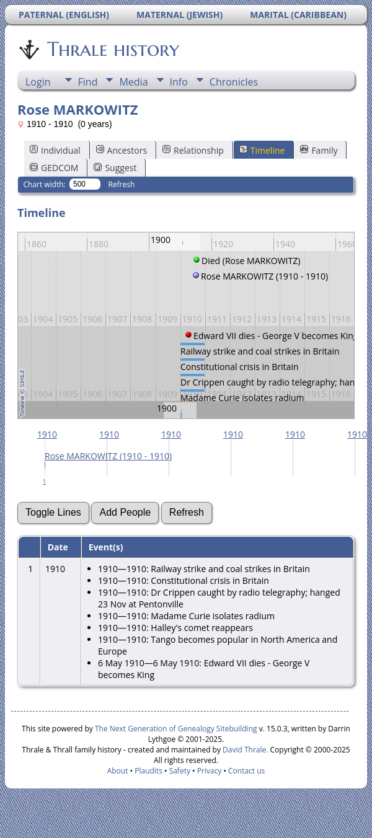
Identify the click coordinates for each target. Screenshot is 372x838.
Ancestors (121, 150)
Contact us (246, 770)
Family (318, 150)
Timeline (262, 150)
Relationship (193, 150)
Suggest (115, 168)
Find (88, 82)
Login (38, 82)
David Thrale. (244, 749)
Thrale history (112, 49)
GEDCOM (54, 168)
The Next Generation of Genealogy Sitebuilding (176, 728)
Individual (55, 150)
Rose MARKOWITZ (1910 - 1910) (108, 456)
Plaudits (148, 770)
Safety (179, 770)
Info (179, 82)
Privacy (209, 770)
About (117, 770)
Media (133, 82)
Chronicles (234, 82)
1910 (47, 434)
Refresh (121, 184)
